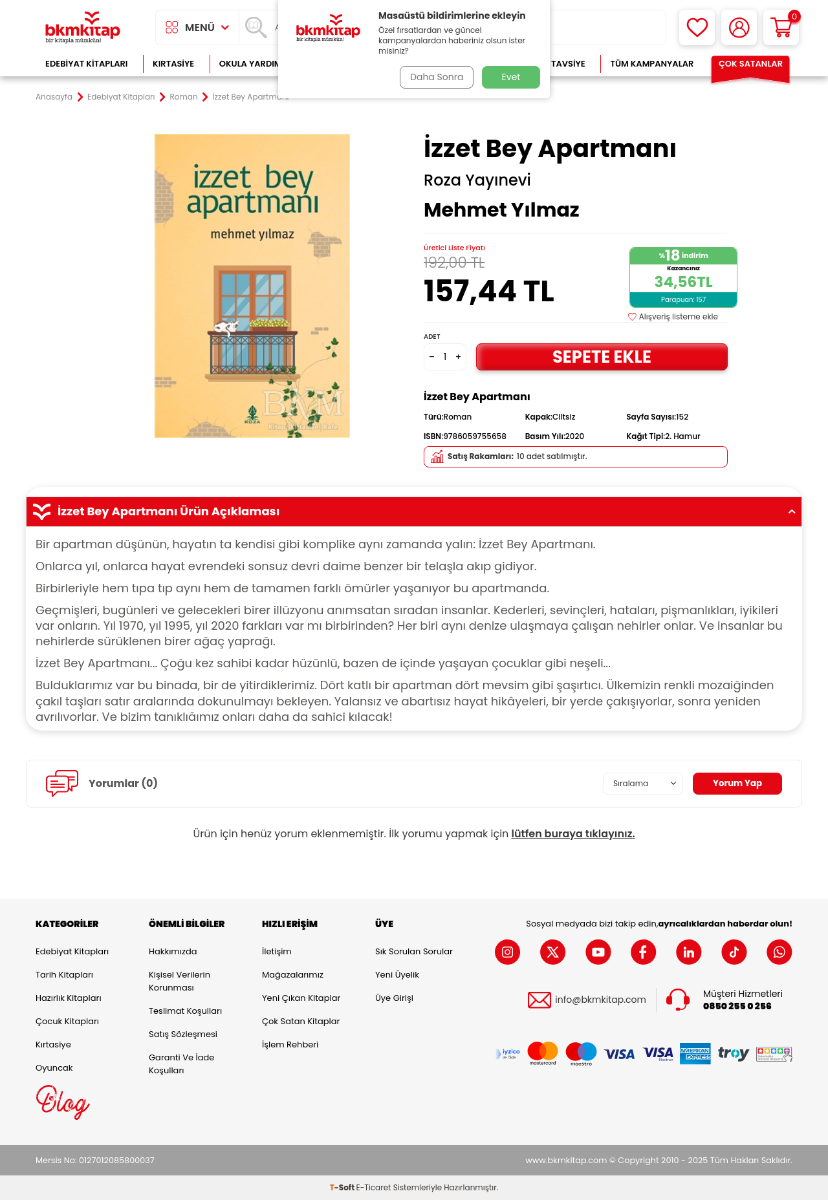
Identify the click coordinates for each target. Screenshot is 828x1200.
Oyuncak (54, 1068)
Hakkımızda (173, 951)
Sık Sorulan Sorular (414, 951)
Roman (184, 97)
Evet (511, 76)
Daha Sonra (435, 76)
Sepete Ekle (601, 357)
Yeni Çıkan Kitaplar (301, 998)
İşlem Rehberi (290, 1044)
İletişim (277, 951)
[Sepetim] (781, 27)
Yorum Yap (736, 783)
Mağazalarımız (292, 975)
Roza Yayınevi (477, 180)
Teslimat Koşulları (185, 1011)
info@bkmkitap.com (600, 1000)
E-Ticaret (373, 1187)
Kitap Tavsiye (555, 63)
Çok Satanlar (751, 63)
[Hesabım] (739, 27)
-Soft (343, 1187)
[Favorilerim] (697, 27)
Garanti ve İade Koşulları (181, 1064)
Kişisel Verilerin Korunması (179, 981)
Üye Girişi (394, 998)
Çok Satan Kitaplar (301, 1021)
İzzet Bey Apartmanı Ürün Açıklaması (414, 511)
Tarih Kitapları (64, 975)
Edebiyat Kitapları (86, 63)
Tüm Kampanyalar (651, 63)
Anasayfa (54, 97)
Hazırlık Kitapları (69, 998)
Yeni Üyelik (397, 975)
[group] (252, 286)
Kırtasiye (173, 63)
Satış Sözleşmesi (183, 1034)
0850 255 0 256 (737, 1006)
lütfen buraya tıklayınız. (573, 833)
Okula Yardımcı (254, 63)
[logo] (83, 27)
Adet (432, 336)
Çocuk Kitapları (67, 1021)
